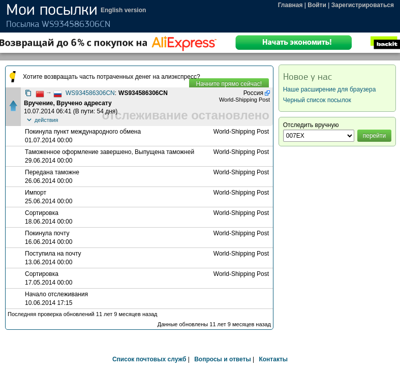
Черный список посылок (317, 100)
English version (123, 10)
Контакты (273, 359)
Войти (316, 5)
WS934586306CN (90, 93)
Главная (290, 5)
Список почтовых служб (149, 359)
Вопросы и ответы (222, 359)
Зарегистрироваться (362, 5)
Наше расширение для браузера (329, 89)
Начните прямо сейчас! (229, 83)
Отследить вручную (311, 125)
